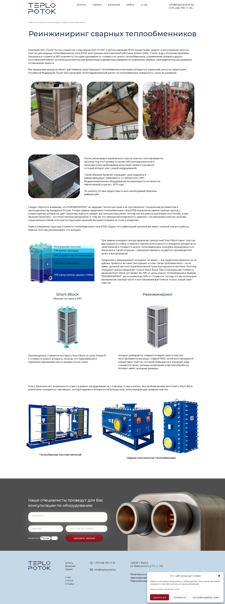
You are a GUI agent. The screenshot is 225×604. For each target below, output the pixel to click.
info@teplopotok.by (181, 4)
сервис (69, 569)
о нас (68, 577)
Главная (31, 22)
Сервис (97, 4)
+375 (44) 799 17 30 (180, 8)
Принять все (159, 597)
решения (70, 566)
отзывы (69, 583)
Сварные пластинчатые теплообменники (151, 457)
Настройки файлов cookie (205, 597)
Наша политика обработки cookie (165, 589)
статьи (69, 580)
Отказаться (180, 597)
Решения (114, 4)
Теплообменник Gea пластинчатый (60, 454)
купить (69, 562)
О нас (144, 4)
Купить (81, 4)
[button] (219, 575)
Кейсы (130, 4)
